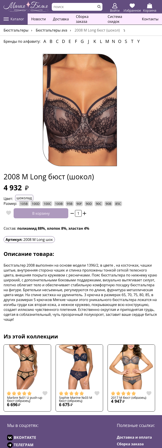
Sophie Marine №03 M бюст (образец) (75, 399)
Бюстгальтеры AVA (51, 30)
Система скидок (115, 19)
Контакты (150, 19)
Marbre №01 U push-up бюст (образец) (24, 399)
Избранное (132, 8)
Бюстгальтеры (16, 30)
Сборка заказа (82, 19)
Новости (38, 19)
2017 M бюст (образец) (128, 397)
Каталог (14, 19)
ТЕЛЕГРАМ (20, 445)
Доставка (61, 19)
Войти (115, 8)
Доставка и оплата (134, 437)
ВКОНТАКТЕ (21, 437)
